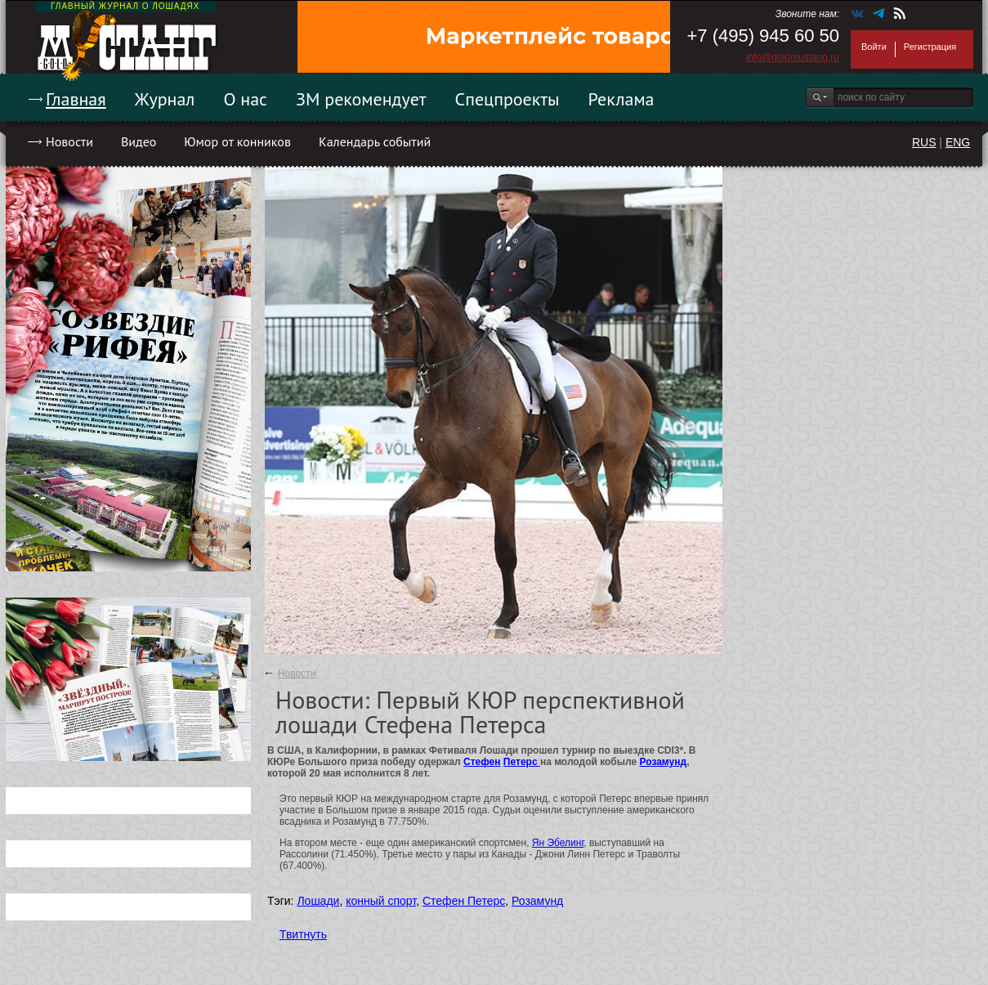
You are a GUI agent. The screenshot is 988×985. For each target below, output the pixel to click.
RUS (924, 142)
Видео (138, 141)
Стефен (481, 762)
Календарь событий (375, 141)
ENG (958, 142)
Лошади (318, 900)
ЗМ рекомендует (361, 98)
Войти (874, 46)
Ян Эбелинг (558, 842)
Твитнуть (303, 934)
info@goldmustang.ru (792, 57)
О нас (245, 98)
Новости (69, 141)
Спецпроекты (507, 98)
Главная (76, 98)
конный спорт (381, 900)
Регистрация (930, 46)
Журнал (165, 98)
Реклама (621, 98)
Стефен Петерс (463, 900)
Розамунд (663, 762)
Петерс (521, 762)
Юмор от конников (237, 141)
